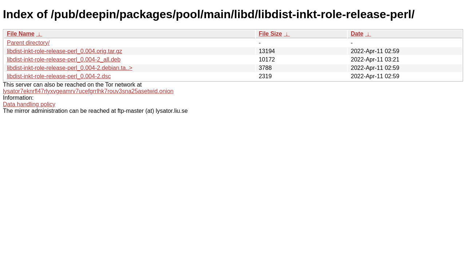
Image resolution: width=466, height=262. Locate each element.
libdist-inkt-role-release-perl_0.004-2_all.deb (64, 59)
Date (357, 34)
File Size (270, 34)
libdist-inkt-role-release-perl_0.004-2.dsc (59, 76)
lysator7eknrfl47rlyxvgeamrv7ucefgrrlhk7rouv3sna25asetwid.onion (88, 91)
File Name (21, 34)
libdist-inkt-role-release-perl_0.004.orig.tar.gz (64, 51)
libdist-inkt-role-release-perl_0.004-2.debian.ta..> (70, 68)
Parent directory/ (28, 43)
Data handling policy (29, 104)
